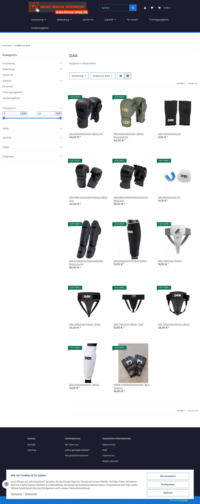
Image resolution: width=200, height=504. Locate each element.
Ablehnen (167, 493)
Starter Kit (7, 74)
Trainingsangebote (12, 92)
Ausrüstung (8, 63)
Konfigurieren (167, 485)
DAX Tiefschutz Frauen (170, 260)
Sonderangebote (11, 98)
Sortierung (77, 75)
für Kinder (7, 86)
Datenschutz (31, 494)
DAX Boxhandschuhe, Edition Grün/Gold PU (129, 135)
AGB (104, 450)
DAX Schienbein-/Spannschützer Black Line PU (86, 262)
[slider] (4, 118)
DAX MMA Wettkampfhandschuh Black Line (131, 199)
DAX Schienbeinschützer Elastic (130, 260)
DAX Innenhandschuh (169, 133)
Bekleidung (8, 69)
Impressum (16, 494)
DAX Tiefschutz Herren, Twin (128, 324)
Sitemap (32, 450)
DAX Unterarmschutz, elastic (84, 384)
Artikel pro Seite (101, 75)
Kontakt (31, 444)
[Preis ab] (11, 113)
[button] (145, 7)
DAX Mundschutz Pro (169, 197)
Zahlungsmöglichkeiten (77, 450)
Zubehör (6, 80)
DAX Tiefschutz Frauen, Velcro (84, 324)
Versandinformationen (77, 455)
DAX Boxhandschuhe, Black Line (86, 133)
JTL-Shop (184, 500)
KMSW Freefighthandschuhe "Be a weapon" (131, 386)
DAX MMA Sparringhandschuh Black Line (88, 199)
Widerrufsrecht (110, 461)
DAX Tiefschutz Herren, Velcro (173, 324)
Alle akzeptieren (167, 476)
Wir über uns (72, 444)
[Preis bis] (46, 113)
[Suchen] (114, 7)
